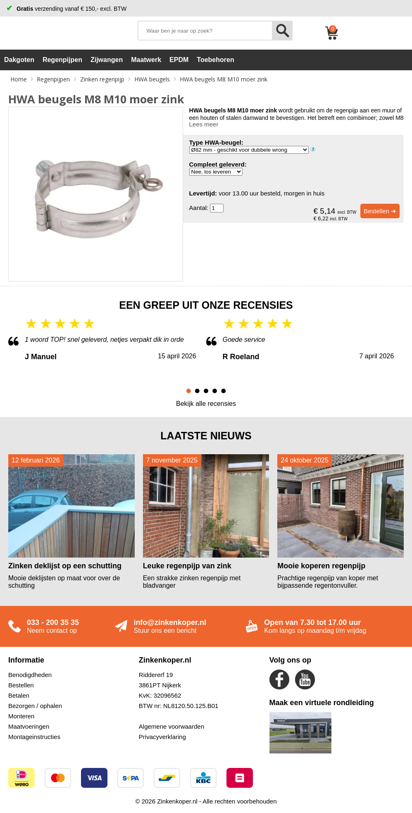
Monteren (21, 716)
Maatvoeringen (28, 726)
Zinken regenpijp (102, 79)
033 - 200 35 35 (53, 622)
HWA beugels (152, 79)
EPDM (178, 59)
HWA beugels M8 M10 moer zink (223, 79)
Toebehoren (215, 59)
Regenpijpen (62, 59)
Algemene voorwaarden (171, 726)
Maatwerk (146, 59)
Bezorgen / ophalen (35, 705)
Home (18, 79)
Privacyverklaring (162, 736)
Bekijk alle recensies (206, 403)
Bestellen (21, 685)
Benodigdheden (30, 674)
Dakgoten (19, 59)
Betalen (18, 695)
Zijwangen (106, 59)
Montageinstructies (34, 736)
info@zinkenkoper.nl (169, 622)
